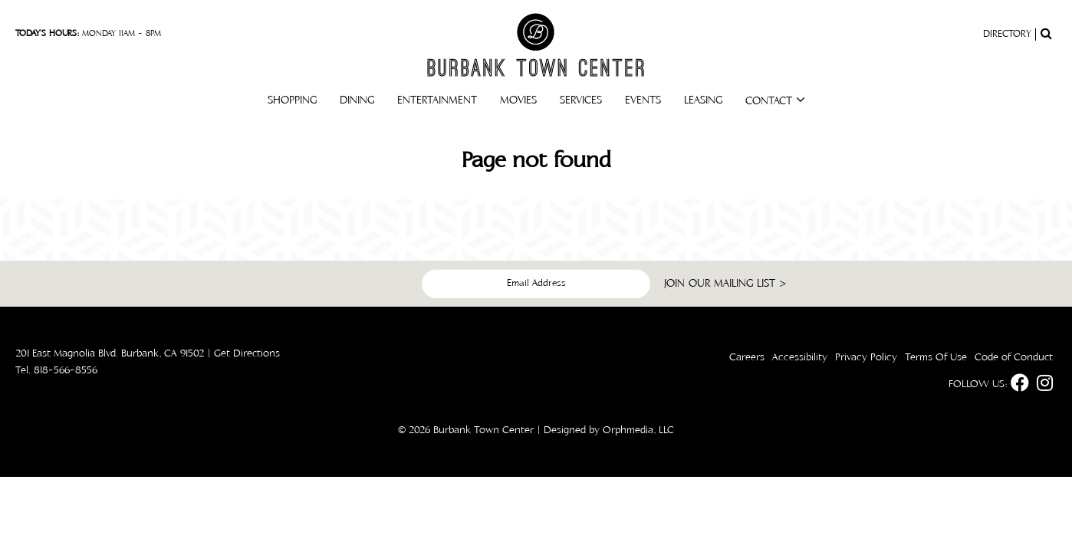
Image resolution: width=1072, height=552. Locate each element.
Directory (1007, 34)
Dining (357, 100)
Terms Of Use (936, 357)
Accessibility (799, 357)
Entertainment (437, 100)
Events (643, 100)
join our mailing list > (725, 283)
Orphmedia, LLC (638, 430)
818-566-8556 (65, 370)
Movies (518, 100)
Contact (775, 100)
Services (581, 100)
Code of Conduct (1014, 357)
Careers (747, 357)
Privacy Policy (866, 357)
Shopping (292, 100)
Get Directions (247, 353)
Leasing (703, 100)
